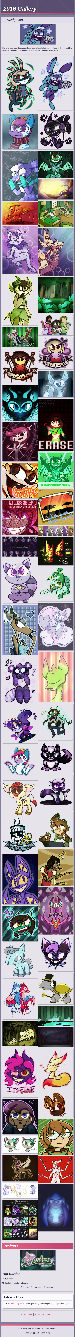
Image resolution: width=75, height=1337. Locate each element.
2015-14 (26, 1314)
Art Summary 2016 (16, 1304)
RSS (36, 1333)
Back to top (45, 1333)
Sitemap (28, 1333)
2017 (50, 1314)
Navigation (15, 20)
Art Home (39, 1314)
